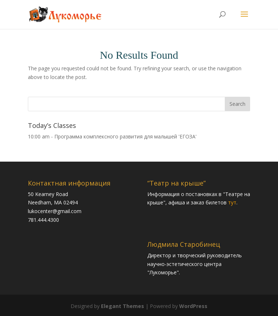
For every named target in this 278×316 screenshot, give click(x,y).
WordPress (193, 306)
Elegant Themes (122, 306)
